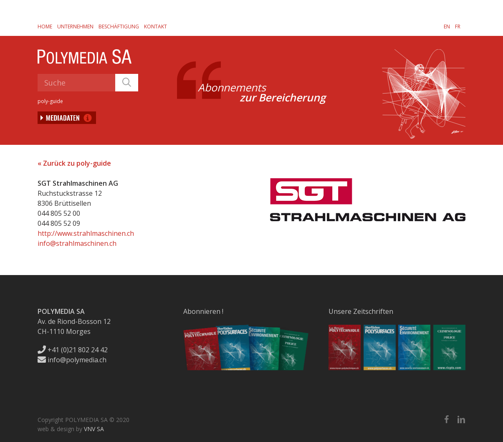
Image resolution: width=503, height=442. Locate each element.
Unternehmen (75, 26)
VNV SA (94, 429)
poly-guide (50, 101)
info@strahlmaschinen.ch (77, 243)
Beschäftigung (119, 26)
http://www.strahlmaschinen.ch (86, 233)
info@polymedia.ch (72, 359)
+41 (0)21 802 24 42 (73, 349)
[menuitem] (447, 26)
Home (45, 26)
